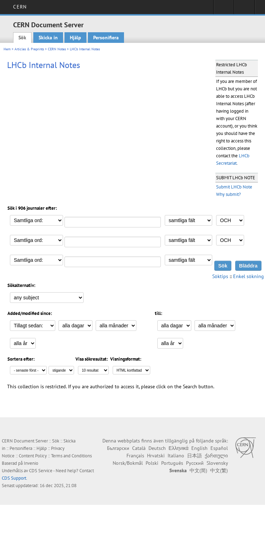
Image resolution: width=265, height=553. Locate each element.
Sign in (224, 9)
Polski (152, 463)
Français (135, 455)
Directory (244, 9)
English (199, 448)
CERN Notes (57, 49)
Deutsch (157, 448)
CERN (19, 7)
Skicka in (48, 37)
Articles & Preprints (29, 49)
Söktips (220, 276)
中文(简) (198, 470)
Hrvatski (156, 455)
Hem (7, 49)
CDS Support (14, 478)
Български (118, 448)
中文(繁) (219, 470)
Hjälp (75, 37)
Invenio (31, 463)
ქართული (216, 455)
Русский (195, 463)
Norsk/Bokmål (128, 463)
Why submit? (228, 194)
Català (139, 448)
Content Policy (33, 456)
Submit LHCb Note (234, 187)
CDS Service (40, 471)
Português (172, 463)
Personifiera (106, 37)
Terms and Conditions (71, 456)
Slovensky (217, 463)
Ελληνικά (178, 448)
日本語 (194, 455)
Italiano (176, 455)
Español (219, 448)
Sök (22, 37)
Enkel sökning (248, 276)
